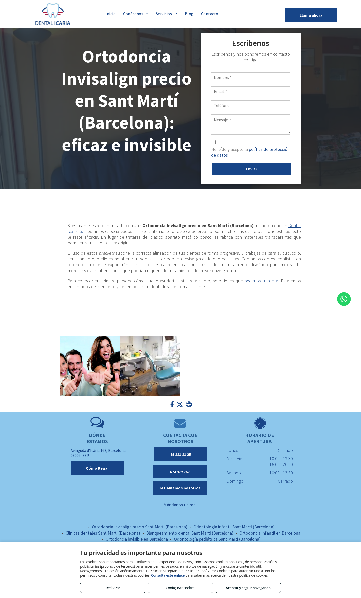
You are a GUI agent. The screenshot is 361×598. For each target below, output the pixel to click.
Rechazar (113, 587)
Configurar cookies (180, 587)
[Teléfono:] (275, 105)
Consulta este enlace (168, 575)
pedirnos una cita (261, 281)
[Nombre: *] (275, 77)
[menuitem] (110, 13)
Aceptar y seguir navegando (248, 587)
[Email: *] (275, 91)
